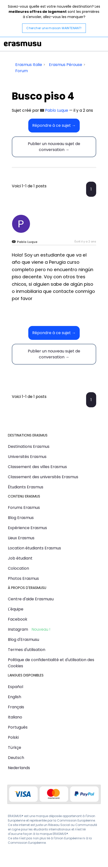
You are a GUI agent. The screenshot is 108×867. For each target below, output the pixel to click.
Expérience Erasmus (27, 528)
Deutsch (16, 757)
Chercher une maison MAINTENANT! (53, 28)
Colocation (18, 568)
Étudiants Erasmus (25, 487)
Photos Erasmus (23, 578)
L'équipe (15, 609)
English (14, 697)
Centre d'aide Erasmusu (31, 599)
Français (16, 707)
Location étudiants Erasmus (34, 548)
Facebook (17, 619)
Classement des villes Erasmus (37, 467)
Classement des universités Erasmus (43, 477)
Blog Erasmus (21, 517)
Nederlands (19, 768)
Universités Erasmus (27, 456)
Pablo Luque (56, 110)
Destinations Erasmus (28, 446)
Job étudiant (20, 558)
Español (15, 687)
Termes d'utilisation (26, 649)
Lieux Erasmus (21, 538)
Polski (13, 737)
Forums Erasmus (24, 507)
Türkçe (14, 747)
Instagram (18, 629)
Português (18, 727)
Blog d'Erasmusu (23, 639)
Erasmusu (22, 44)
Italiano (15, 717)
